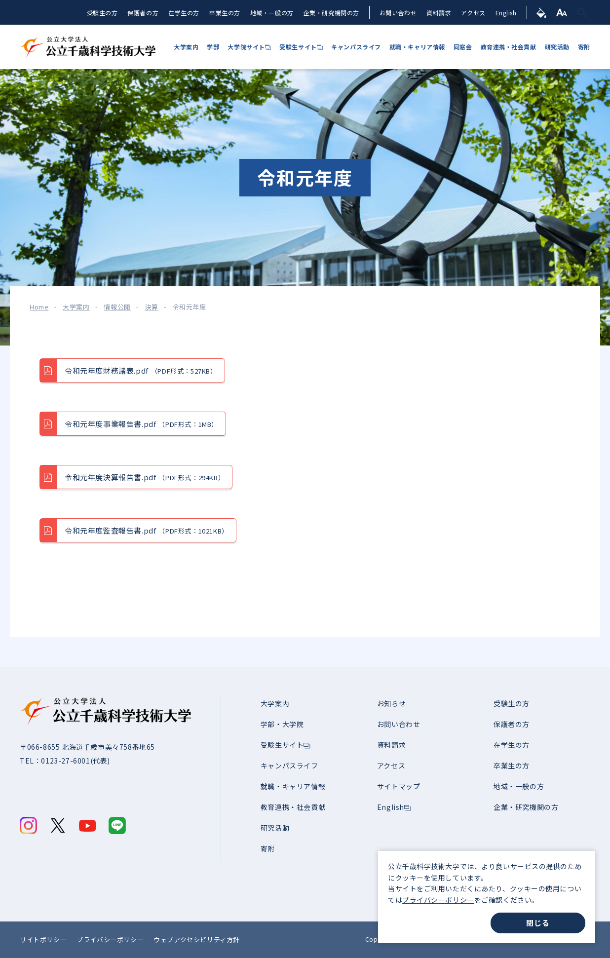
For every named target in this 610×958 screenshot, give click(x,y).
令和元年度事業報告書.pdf (141, 424)
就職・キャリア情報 (293, 786)
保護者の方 (141, 13)
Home (39, 307)
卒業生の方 (223, 13)
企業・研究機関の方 (330, 13)
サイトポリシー (43, 939)
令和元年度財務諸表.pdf (141, 370)
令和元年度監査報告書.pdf (147, 530)
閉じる (537, 923)
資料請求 (437, 13)
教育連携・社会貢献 (293, 807)
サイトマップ (398, 786)
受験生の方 (100, 13)
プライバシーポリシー (438, 900)
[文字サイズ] (562, 12)
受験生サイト (282, 745)
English (505, 13)
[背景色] (541, 12)
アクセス (472, 13)
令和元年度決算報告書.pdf (145, 477)
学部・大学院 (282, 724)
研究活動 (275, 828)
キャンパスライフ (289, 765)
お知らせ (391, 703)
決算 (151, 307)
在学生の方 (182, 13)
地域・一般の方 (270, 13)
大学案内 (76, 307)
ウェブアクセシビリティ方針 (196, 939)
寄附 (268, 848)
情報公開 (117, 307)
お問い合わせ (397, 13)
